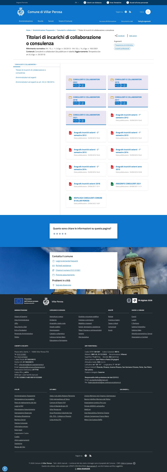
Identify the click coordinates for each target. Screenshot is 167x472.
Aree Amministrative (21, 320)
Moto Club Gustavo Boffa (93, 419)
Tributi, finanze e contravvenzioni (90, 330)
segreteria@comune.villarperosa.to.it (32, 367)
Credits (16, 436)
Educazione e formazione (58, 340)
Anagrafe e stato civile (58, 323)
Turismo (81, 333)
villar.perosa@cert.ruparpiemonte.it (31, 364)
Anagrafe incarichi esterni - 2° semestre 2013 (86, 151)
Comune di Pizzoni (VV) (58, 402)
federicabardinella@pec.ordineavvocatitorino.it (104, 382)
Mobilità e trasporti (85, 323)
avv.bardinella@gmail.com (98, 380)
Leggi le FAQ (18, 406)
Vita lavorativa (83, 337)
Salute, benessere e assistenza (89, 326)
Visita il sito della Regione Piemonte (62, 395)
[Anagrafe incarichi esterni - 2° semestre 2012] (70, 132)
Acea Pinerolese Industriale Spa (61, 412)
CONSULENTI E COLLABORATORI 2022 (86, 81)
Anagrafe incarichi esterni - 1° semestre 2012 (128, 116)
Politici (16, 337)
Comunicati (112, 326)
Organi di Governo (20, 316)
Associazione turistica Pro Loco (95, 402)
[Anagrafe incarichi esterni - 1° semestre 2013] (112, 132)
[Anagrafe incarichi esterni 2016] (70, 183)
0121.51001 (21, 354)
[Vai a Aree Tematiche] (114, 2)
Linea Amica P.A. (55, 419)
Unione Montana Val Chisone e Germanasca (100, 395)
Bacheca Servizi (20, 419)
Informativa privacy (21, 426)
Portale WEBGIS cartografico (94, 406)
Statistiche (18, 443)
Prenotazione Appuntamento (24, 409)
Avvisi (110, 330)
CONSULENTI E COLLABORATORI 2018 (86, 98)
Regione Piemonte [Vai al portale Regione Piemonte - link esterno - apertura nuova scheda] (22, 2)
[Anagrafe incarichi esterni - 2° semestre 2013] (70, 149)
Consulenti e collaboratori (66, 30)
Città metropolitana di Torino (60, 399)
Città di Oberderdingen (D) (59, 406)
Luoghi (134, 320)
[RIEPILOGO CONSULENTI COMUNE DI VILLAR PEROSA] (70, 198)
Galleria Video (136, 330)
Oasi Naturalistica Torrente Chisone (96, 412)
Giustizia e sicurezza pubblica (88, 316)
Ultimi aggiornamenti (21, 440)
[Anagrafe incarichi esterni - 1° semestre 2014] (112, 149)
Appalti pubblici (55, 326)
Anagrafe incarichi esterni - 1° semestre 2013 (128, 134)
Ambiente (53, 320)
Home (28, 30)
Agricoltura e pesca (56, 316)
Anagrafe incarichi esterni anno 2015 (129, 168)
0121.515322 (22, 357)
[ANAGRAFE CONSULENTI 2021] (112, 183)
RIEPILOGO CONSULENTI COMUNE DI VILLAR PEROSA (88, 199)
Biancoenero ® (92, 466)
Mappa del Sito (19, 447)
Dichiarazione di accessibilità (24, 399)
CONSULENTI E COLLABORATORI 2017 (128, 98)
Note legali (18, 430)
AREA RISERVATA (82, 468)
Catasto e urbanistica (57, 333)
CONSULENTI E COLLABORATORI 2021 (86, 116)
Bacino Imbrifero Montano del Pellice (97, 399)
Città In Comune (126, 463)
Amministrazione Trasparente (44, 30)
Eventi (134, 316)
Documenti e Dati (20, 326)
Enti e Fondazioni (20, 330)
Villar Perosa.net (55, 409)
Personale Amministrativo (23, 333)
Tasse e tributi (113, 323)
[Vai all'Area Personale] (137, 2)
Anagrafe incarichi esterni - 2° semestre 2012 (86, 134)
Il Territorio (135, 323)
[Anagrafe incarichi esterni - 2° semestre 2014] (70, 166)
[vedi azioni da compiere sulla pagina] (131, 35)
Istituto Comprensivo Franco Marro (96, 416)
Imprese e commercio (86, 320)
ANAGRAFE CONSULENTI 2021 (128, 183)
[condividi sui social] (119, 35)
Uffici (16, 323)
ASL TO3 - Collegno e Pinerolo (60, 416)
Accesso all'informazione (107, 21)
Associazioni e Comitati (140, 337)
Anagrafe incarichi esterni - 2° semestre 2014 (86, 168)
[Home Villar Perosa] (39, 11)
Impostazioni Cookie (21, 433)
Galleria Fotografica (138, 326)
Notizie (110, 316)
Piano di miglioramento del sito (25, 402)
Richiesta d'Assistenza (22, 416)
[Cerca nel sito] (148, 11)
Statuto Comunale (20, 423)
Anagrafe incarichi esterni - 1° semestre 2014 (128, 151)
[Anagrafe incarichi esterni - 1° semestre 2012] (112, 115)
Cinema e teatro (114, 320)
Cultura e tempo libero (57, 337)
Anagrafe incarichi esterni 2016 (87, 183)
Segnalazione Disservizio (23, 412)
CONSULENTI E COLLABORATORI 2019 (128, 81)
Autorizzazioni (54, 330)
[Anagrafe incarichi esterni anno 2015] (112, 166)
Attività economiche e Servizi (142, 333)
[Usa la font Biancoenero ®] (92, 2)
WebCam (87, 409)
